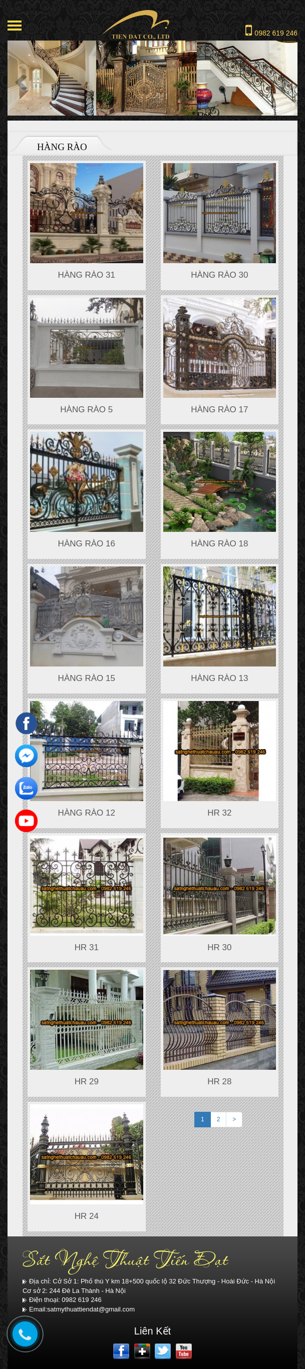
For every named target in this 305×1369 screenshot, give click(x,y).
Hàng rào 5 (86, 409)
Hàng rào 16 (86, 543)
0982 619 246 (271, 30)
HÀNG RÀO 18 (219, 543)
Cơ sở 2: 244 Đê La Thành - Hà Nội (74, 1290)
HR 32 (219, 813)
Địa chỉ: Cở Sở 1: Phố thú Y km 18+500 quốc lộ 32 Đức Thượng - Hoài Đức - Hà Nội (149, 1281)
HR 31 (87, 947)
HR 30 (219, 947)
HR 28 (219, 1081)
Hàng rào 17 (219, 409)
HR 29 (87, 1081)
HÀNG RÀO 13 (219, 678)
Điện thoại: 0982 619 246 (62, 1299)
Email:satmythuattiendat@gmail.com (79, 1309)
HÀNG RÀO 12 (86, 813)
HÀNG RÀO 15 (86, 678)
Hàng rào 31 (86, 275)
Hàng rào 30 (219, 275)
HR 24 (87, 1216)
